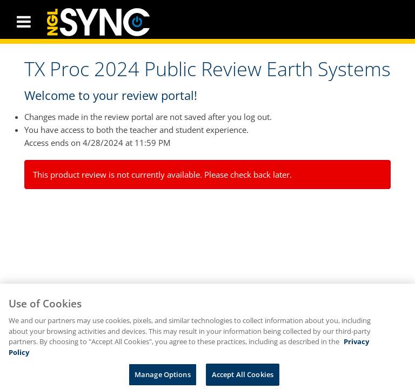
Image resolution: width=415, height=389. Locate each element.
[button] (24, 22)
